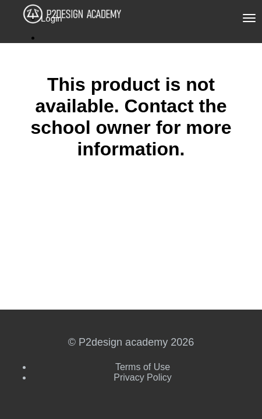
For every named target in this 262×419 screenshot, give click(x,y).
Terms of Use (142, 367)
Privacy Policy (143, 377)
